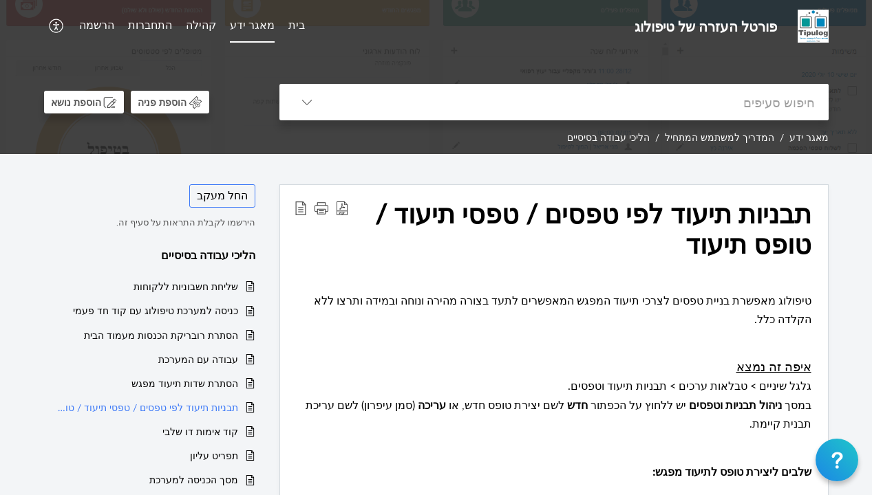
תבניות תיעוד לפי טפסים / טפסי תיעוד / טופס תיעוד (148, 407)
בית (296, 24)
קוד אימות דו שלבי (200, 431)
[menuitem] (296, 26)
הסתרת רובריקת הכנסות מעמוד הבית (161, 335)
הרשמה (96, 24)
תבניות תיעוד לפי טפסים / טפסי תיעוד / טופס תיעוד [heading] (593, 229)
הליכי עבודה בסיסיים (608, 137)
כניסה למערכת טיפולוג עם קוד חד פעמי (155, 310)
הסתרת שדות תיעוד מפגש (184, 383)
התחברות (150, 24)
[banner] (436, 77)
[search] (581, 102)
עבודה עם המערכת (198, 359)
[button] (54, 25)
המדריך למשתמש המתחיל (719, 137)
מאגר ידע (252, 24)
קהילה (201, 24)
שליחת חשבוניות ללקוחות (186, 286)
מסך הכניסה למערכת (193, 479)
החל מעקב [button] (222, 195)
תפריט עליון (214, 455)
